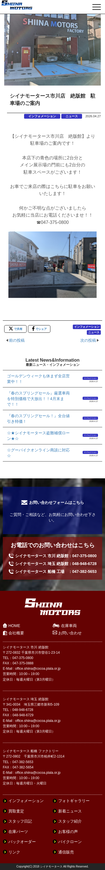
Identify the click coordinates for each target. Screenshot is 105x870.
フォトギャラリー (74, 800)
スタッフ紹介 (70, 821)
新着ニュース (70, 811)
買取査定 (16, 811)
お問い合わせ (70, 633)
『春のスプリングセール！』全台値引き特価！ (38, 419)
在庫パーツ (18, 831)
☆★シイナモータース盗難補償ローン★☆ (38, 436)
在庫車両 (69, 625)
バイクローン (70, 841)
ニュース (72, 116)
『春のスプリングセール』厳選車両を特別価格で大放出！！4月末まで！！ (38, 399)
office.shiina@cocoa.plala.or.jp (37, 669)
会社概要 (16, 633)
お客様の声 (68, 831)
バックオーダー (22, 841)
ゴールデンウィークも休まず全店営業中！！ (38, 379)
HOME (14, 625)
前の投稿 (17, 340)
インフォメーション (42, 116)
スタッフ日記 (20, 821)
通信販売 (66, 852)
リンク (14, 852)
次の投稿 (88, 340)
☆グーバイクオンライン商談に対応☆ (38, 453)
